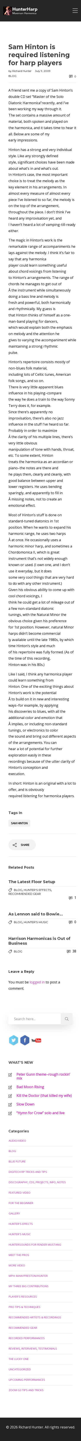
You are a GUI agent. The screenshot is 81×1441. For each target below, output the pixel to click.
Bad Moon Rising (30, 1087)
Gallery (14, 1213)
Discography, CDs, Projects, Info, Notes (37, 1182)
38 (71, 951)
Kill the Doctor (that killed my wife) (44, 1096)
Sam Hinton (19, 823)
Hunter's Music (36, 922)
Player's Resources (23, 1297)
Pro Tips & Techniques (24, 1307)
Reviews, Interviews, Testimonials (33, 1348)
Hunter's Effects (37, 890)
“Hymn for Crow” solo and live (40, 1113)
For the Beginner (21, 1203)
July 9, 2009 (43, 71)
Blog (12, 76)
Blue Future (17, 1161)
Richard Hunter (22, 71)
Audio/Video (17, 1141)
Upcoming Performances (27, 1380)
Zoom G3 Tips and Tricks (26, 1390)
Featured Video (19, 1193)
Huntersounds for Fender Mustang (35, 1245)
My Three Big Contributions (29, 1286)
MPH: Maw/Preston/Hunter (28, 1276)
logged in (37, 982)
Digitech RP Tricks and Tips (28, 1172)
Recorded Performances (27, 1338)
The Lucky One (19, 1359)
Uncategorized (20, 1369)
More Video (17, 1265)
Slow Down (25, 1104)
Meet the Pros (19, 1255)
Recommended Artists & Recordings (35, 1317)
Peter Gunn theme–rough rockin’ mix (43, 1076)
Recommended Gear (24, 893)
